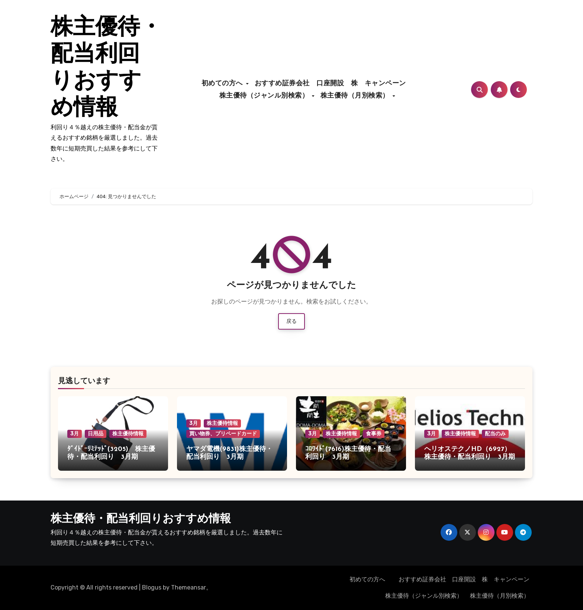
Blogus (151, 587)
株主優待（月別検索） (356, 95)
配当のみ (495, 434)
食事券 (373, 434)
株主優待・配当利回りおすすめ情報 (141, 519)
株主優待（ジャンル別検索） (265, 95)
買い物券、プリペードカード (223, 434)
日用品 (95, 434)
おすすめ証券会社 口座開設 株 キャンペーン (334, 83)
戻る (291, 321)
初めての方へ (223, 83)
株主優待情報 (128, 434)
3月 (74, 434)
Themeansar (188, 587)
